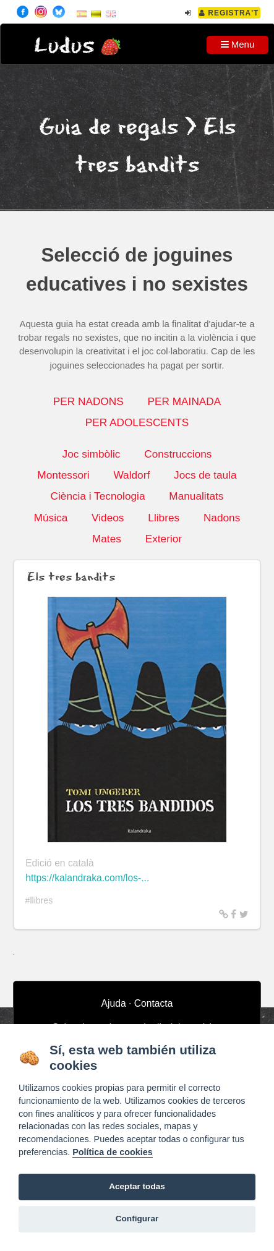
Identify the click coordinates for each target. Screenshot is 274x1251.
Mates (106, 538)
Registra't (229, 13)
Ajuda (113, 1003)
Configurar (137, 1218)
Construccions (178, 454)
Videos (108, 517)
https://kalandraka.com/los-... (87, 878)
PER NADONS (88, 401)
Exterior (163, 538)
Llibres (163, 517)
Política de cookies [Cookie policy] (112, 1152)
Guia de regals (108, 128)
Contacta (153, 1003)
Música (51, 517)
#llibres (39, 900)
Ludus (64, 46)
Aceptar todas (137, 1186)
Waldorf (131, 475)
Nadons (221, 517)
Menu (238, 44)
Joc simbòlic (91, 454)
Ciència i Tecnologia (98, 496)
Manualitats (196, 496)
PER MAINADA (184, 401)
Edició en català (59, 863)
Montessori (63, 475)
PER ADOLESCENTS (137, 422)
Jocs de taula (205, 475)
